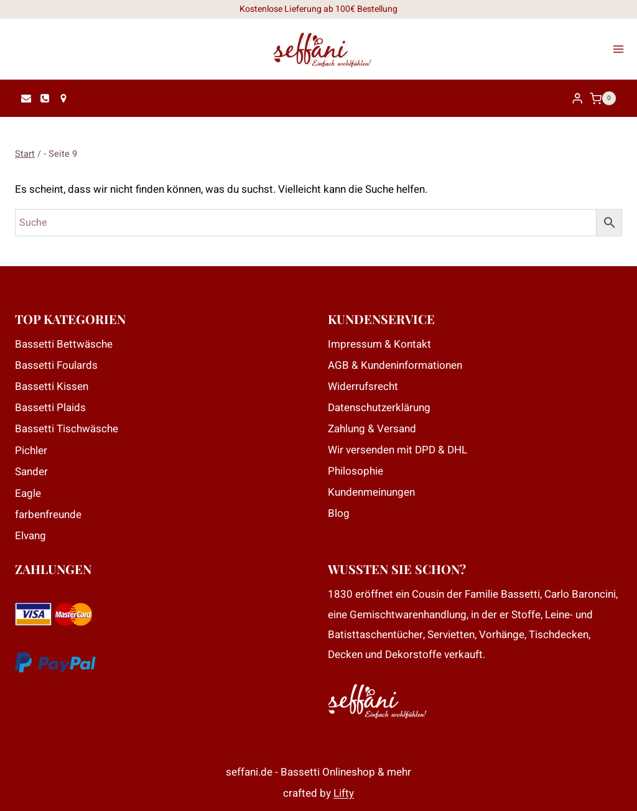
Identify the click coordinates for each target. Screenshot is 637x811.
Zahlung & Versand (372, 429)
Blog (339, 513)
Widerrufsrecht (363, 386)
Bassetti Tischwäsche (66, 429)
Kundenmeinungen (371, 492)
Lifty (343, 793)
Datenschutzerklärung (379, 407)
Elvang (30, 536)
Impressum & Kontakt (379, 344)
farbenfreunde (48, 514)
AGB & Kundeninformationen (395, 365)
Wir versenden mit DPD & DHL (397, 450)
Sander (31, 472)
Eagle (28, 493)
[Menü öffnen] (622, 49)
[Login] (577, 98)
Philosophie (355, 471)
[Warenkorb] (606, 98)
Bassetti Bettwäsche (64, 344)
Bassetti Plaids (50, 407)
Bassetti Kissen (51, 386)
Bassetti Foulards (56, 365)
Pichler (31, 450)
